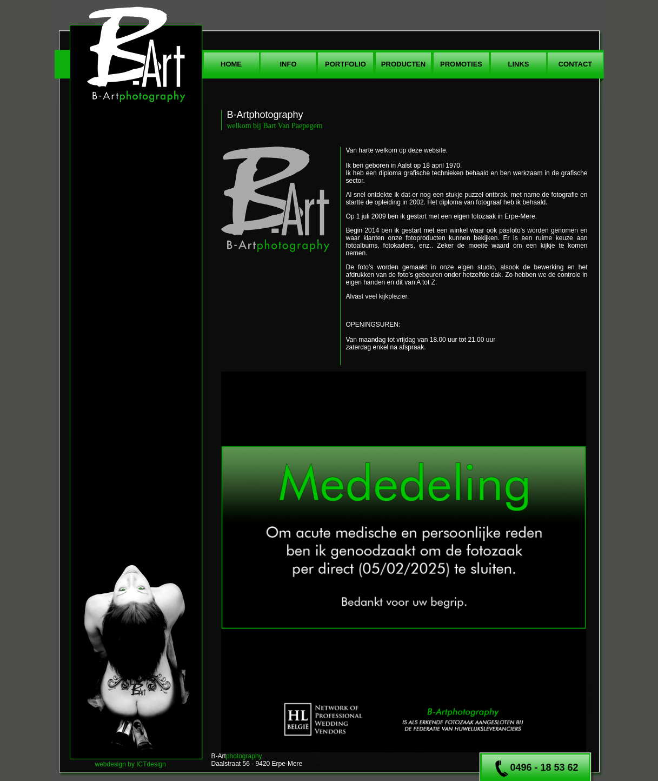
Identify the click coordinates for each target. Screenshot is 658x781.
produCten (403, 64)
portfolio (345, 64)
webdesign (110, 764)
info (288, 64)
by (131, 764)
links (518, 64)
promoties (461, 64)
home (231, 64)
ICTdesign (151, 764)
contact (576, 64)
